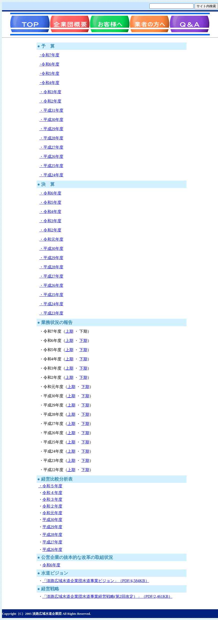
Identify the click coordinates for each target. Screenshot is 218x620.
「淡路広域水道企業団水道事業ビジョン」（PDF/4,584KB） (95, 581)
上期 (69, 331)
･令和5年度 (49, 73)
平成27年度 (52, 542)
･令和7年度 (49, 55)
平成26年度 (52, 549)
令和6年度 (51, 565)
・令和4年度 (50, 211)
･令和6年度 (49, 64)
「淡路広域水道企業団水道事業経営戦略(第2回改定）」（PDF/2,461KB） (107, 596)
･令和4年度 (49, 83)
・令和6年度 (50, 193)
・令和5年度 (50, 202)
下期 (83, 340)
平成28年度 (52, 534)
